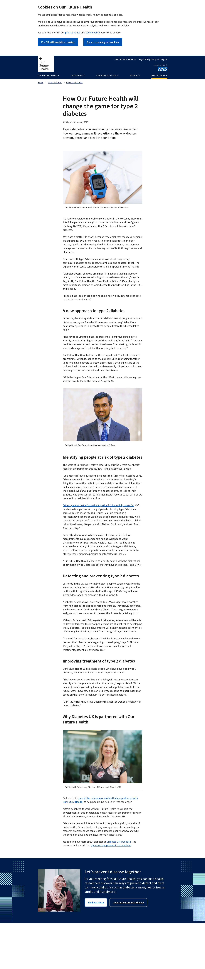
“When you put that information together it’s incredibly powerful (98, 505)
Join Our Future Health (125, 59)
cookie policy (93, 32)
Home (40, 82)
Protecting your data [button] (107, 75)
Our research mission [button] (48, 75)
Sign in (164, 59)
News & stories (55, 82)
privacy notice (72, 32)
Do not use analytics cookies (103, 42)
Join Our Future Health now (128, 902)
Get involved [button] (78, 75)
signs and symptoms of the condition (111, 845)
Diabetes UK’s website (119, 841)
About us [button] (135, 75)
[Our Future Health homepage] (46, 64)
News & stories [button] (159, 75)
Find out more (96, 902)
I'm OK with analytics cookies (57, 42)
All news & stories (74, 82)
